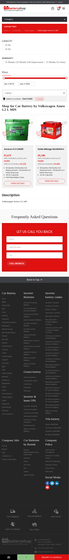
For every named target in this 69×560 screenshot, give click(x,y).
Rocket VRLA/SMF (52, 434)
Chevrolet (6, 305)
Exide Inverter (29, 425)
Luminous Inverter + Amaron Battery (53, 342)
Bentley (5, 376)
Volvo (4, 353)
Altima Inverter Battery (30, 359)
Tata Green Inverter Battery (32, 347)
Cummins (28, 384)
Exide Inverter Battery (32, 320)
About (4, 449)
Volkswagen (29, 30)
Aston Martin (7, 373)
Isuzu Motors (7, 393)
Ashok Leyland (29, 377)
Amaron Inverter (30, 409)
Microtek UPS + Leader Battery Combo (51, 322)
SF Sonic (27, 465)
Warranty (49, 471)
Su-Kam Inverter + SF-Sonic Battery (53, 400)
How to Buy (50, 468)
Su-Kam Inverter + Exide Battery (53, 371)
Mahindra (6, 326)
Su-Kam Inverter (30, 406)
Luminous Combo (52, 313)
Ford (4, 312)
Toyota (5, 349)
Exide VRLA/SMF (51, 424)
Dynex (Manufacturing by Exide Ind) (31, 452)
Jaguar (5, 359)
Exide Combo (51, 309)
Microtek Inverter (31, 416)
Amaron (27, 458)
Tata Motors (7, 346)
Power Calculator (9, 459)
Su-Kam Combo (52, 302)
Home (6, 30)
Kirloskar (27, 391)
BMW (4, 302)
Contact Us (6, 456)
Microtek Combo (52, 316)
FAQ (3, 452)
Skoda (4, 343)
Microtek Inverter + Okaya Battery (53, 383)
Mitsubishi (6, 383)
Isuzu (4, 390)
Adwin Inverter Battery (30, 365)
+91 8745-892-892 (45, 548)
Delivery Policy (51, 465)
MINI (3, 366)
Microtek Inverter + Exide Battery (53, 366)
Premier (5, 410)
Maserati (5, 404)
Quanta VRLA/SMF (52, 431)
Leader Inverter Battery (30, 353)
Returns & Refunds (53, 461)
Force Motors (7, 414)
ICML (4, 387)
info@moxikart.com (45, 552)
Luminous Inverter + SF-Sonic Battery (53, 394)
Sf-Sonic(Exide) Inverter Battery (30, 309)
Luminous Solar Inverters (30, 420)
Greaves (27, 387)
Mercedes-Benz (8, 332)
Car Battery (16, 30)
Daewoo (5, 380)
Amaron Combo (52, 306)
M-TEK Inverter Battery (30, 330)
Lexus (4, 400)
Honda (5, 315)
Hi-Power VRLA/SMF (53, 428)
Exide (26, 461)
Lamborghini (7, 397)
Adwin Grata (29, 475)
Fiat (3, 309)
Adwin (26, 471)
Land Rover (6, 407)
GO (25, 468)
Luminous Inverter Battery (31, 315)
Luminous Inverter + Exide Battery (53, 337)
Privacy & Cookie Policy (52, 456)
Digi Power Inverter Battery (31, 341)
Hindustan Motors (9, 322)
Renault (5, 339)
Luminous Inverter (31, 413)
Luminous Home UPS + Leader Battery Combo (53, 330)
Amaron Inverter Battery (30, 303)
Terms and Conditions (49, 451)
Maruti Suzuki (7, 329)
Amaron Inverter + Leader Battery (53, 354)
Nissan (4, 336)
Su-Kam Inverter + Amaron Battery (53, 348)
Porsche (5, 363)
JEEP (3, 370)
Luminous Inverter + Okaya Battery (53, 377)
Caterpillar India (30, 381)
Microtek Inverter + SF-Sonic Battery (53, 389)
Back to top (33, 279)
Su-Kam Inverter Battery (30, 324)
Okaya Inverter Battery (30, 336)
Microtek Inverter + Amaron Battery (53, 406)
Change (39, 99)
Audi (3, 298)
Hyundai (5, 319)
